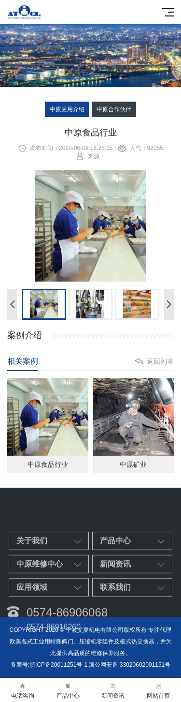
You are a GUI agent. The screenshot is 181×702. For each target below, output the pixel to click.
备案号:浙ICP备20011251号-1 (49, 664)
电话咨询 (22, 690)
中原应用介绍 (67, 109)
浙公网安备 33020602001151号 (129, 664)
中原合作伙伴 (114, 109)
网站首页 (158, 690)
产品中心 (68, 690)
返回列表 (160, 361)
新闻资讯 (113, 690)
